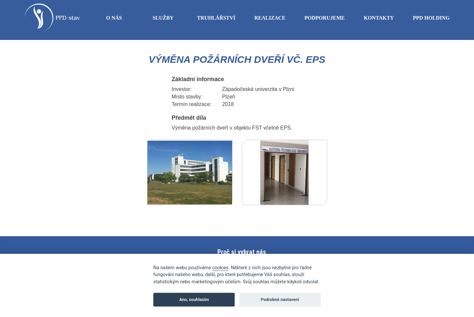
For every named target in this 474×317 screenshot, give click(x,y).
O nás (114, 18)
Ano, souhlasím (194, 299)
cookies (220, 268)
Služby (163, 18)
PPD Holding (431, 20)
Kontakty (379, 18)
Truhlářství (216, 20)
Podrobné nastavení (280, 299)
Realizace (269, 20)
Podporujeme (324, 20)
